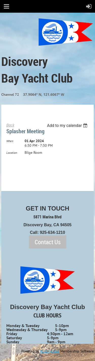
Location (11, 153)
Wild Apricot (49, 351)
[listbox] (68, 125)
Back (10, 124)
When (9, 141)
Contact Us (48, 242)
